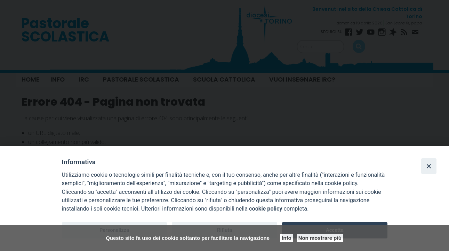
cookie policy (265, 208)
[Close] (428, 166)
